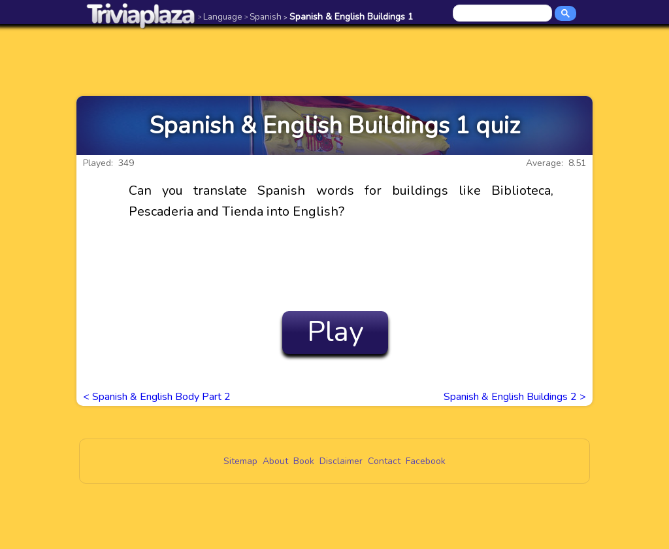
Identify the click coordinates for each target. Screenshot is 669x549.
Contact (384, 461)
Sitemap (240, 461)
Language (220, 16)
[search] (503, 13)
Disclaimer (341, 461)
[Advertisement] (334, 60)
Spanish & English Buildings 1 (348, 16)
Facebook (426, 461)
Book (303, 461)
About (275, 461)
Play (335, 332)
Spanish (263, 16)
